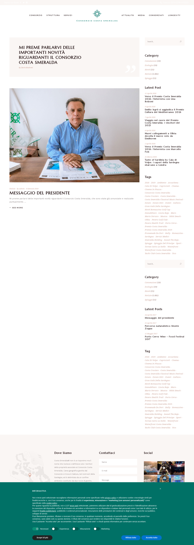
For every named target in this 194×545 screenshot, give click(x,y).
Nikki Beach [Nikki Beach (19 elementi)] (175, 216)
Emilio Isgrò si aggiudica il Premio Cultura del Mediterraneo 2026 (164, 110)
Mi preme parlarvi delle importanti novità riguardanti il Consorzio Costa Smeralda (50, 55)
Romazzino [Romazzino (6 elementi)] (177, 233)
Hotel (147, 69)
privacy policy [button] (110, 498)
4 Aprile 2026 (150, 130)
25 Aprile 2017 (150, 323)
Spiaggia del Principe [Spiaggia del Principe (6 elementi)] (164, 243)
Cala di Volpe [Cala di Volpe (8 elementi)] (151, 186)
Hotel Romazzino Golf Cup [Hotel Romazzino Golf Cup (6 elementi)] (157, 209)
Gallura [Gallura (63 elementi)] (177, 202)
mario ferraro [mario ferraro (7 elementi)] (152, 216)
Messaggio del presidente (159, 318)
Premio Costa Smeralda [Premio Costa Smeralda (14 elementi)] (156, 226)
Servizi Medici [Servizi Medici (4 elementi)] (162, 236)
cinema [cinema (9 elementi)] (175, 186)
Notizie (12, 188)
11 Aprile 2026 (150, 93)
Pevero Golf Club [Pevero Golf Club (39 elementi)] (159, 219)
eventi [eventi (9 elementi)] (168, 202)
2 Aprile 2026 (150, 143)
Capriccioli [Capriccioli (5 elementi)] (165, 186)
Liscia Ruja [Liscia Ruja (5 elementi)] (163, 213)
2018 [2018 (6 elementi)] (147, 182)
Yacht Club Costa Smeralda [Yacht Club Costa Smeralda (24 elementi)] (157, 253)
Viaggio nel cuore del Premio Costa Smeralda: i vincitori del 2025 (162, 123)
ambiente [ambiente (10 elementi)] (161, 182)
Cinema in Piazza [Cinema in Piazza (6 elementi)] (153, 189)
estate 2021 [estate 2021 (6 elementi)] (158, 202)
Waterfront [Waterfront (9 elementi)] (172, 246)
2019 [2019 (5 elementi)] (153, 182)
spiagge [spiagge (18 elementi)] (148, 243)
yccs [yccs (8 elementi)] (174, 253)
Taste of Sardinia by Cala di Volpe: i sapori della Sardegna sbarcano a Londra (162, 162)
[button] (160, 489)
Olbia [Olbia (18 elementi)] (147, 219)
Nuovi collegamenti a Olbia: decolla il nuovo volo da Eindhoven (161, 136)
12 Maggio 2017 (151, 333)
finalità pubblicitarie (48, 511)
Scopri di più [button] (42, 538)
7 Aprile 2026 (150, 117)
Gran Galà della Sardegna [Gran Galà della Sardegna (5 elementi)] (157, 206)
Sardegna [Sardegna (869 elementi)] (149, 236)
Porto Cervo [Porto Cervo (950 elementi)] (171, 223)
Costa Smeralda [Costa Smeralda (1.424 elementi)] (167, 196)
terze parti (74, 506)
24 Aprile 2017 (150, 315)
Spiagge (148, 78)
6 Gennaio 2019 (32, 188)
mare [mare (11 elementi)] (173, 213)
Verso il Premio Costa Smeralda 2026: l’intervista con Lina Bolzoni (163, 99)
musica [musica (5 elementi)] (163, 216)
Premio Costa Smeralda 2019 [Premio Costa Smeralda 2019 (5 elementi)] (158, 229)
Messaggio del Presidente (39, 193)
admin (22, 188)
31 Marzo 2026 (151, 157)
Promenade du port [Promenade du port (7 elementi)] (154, 233)
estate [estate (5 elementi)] (148, 202)
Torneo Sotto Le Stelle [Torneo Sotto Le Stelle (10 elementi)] (155, 246)
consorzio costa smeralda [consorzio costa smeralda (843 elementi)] (157, 192)
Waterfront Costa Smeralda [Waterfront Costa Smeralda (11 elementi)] (158, 250)
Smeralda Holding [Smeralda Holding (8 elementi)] (153, 239)
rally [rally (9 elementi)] (167, 233)
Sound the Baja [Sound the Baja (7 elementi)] (171, 239)
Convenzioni (151, 61)
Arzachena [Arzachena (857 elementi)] (173, 182)
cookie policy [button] (51, 503)
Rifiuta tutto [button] (131, 538)
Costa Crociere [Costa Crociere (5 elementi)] (152, 196)
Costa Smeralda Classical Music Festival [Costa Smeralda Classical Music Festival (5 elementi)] (164, 199)
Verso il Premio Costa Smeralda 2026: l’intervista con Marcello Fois (163, 149)
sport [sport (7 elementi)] (178, 243)
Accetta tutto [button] (151, 538)
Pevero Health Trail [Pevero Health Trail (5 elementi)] (154, 223)
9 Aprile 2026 (150, 106)
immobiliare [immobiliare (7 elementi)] (151, 213)
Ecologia (149, 65)
